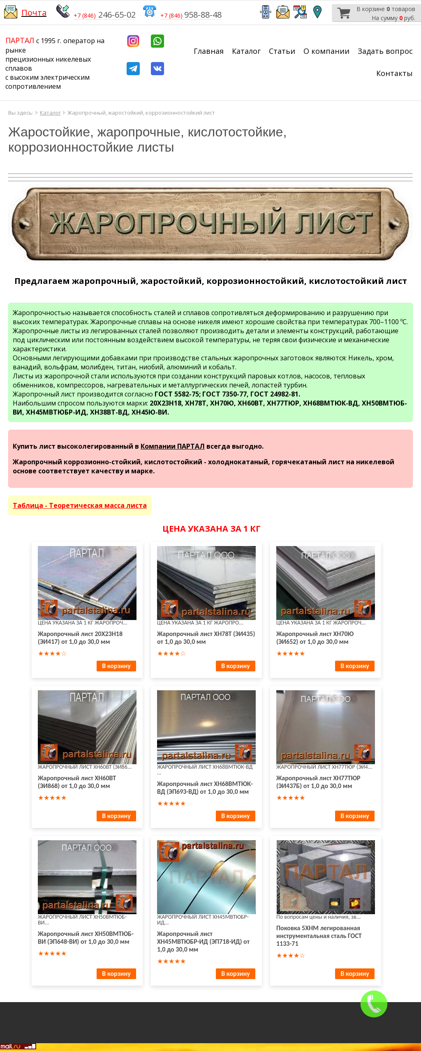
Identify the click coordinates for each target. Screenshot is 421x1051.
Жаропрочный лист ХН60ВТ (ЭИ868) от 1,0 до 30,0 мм (77, 782)
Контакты (394, 73)
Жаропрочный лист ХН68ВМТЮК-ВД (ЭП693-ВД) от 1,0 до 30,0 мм (205, 787)
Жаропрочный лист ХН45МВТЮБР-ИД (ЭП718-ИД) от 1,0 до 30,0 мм (203, 941)
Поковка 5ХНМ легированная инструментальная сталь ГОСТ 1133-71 (319, 935)
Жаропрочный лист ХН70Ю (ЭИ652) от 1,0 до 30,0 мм (315, 637)
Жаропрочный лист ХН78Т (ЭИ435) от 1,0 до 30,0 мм (206, 637)
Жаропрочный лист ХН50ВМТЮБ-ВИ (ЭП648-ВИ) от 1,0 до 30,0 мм (86, 937)
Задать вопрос (385, 51)
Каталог (246, 51)
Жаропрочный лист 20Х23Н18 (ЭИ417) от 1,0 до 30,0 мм (80, 637)
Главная (209, 51)
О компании (326, 51)
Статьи (282, 51)
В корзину (116, 666)
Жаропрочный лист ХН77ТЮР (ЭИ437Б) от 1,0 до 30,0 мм (318, 782)
